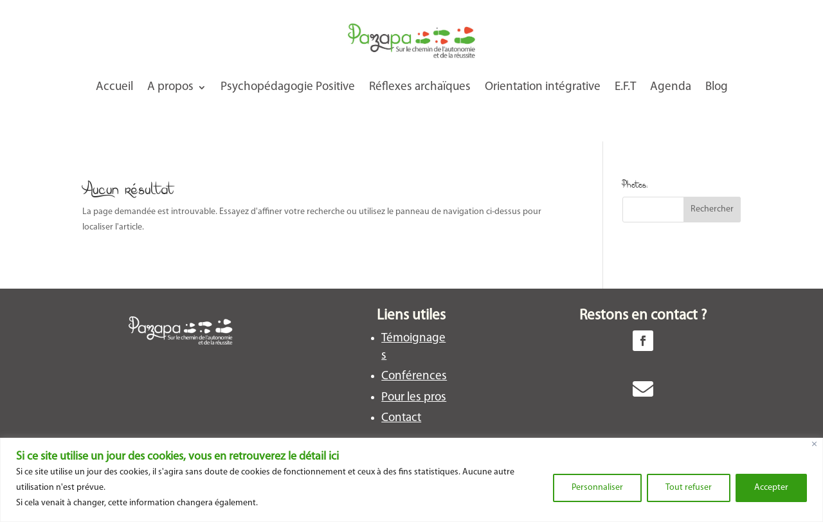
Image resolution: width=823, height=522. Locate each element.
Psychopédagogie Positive (288, 87)
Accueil (114, 87)
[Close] (814, 444)
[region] (411, 480)
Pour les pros (413, 398)
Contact (401, 418)
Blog (716, 87)
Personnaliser (597, 487)
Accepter (771, 487)
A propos (170, 87)
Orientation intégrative (543, 87)
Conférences (414, 376)
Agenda (670, 87)
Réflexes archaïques (420, 87)
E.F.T (625, 87)
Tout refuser (688, 487)
